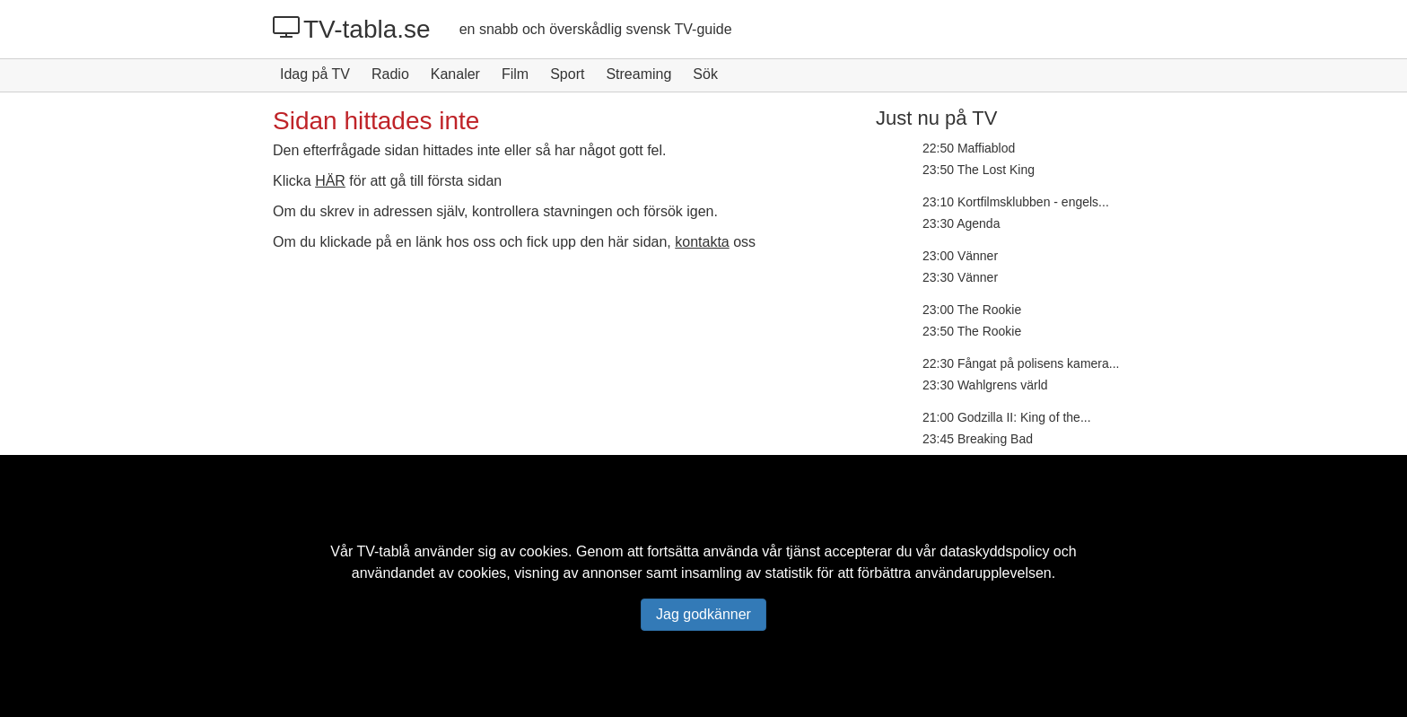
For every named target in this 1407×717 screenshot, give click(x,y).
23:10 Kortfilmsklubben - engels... (1015, 202)
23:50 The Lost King (978, 169)
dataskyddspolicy (995, 551)
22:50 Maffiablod (968, 148)
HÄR (330, 180)
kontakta (702, 241)
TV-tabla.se (352, 28)
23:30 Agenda (961, 223)
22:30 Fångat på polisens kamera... (1020, 363)
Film (515, 74)
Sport (567, 74)
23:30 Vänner (960, 277)
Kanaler (455, 74)
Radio (390, 74)
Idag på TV (315, 74)
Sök (705, 74)
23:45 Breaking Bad (977, 439)
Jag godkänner (703, 614)
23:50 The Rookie (971, 331)
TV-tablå (383, 551)
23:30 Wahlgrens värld (985, 385)
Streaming (638, 74)
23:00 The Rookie (971, 309)
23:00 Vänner (960, 256)
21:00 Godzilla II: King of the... (1006, 417)
